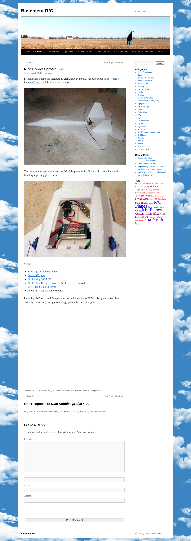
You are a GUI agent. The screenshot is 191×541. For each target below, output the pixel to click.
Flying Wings (143, 112)
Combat (141, 92)
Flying (140, 109)
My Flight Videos (84, 52)
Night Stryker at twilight (115, 62)
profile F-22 (35, 82)
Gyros (140, 118)
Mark (50, 73)
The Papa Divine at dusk (147, 163)
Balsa (140, 75)
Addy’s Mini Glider (145, 158)
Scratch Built (143, 146)
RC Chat (141, 138)
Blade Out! (30, 62)
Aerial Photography (145, 72)
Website (27, 496)
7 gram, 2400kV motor (45, 271)
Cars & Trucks (143, 89)
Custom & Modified (145, 98)
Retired (140, 143)
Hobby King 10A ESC (39, 279)
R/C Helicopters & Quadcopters (150, 132)
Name (27, 475)
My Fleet (56, 390)
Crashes (141, 95)
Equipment (142, 103)
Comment (28, 439)
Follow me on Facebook (142, 52)
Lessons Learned (144, 121)
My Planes (65, 390)
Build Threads (53, 52)
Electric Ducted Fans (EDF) (148, 101)
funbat (151, 203)
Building (48, 390)
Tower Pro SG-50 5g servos (42, 286)
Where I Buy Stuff (103, 52)
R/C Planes (38, 52)
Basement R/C (37, 10)
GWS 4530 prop (36, 275)
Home (27, 52)
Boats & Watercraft (145, 81)
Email (27, 486)
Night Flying (68, 52)
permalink (98, 390)
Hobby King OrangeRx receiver (44, 283)
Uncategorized (143, 149)
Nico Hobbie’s (111, 78)
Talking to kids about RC (147, 161)
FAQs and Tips (121, 52)
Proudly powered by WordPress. (150, 533)
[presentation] (48, 512)
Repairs (141, 141)
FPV (139, 115)
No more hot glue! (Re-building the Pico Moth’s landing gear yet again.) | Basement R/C (69, 411)
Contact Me (161, 52)
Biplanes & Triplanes (146, 78)
